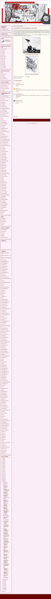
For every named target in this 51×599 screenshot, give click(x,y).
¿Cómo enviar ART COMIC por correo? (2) (6, 558)
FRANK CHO (3, 343)
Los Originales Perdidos (5, 382)
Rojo (16, 88)
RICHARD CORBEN (4, 199)
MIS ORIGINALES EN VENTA (5, 30)
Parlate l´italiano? (5, 577)
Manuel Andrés (3, 56)
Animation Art (3, 267)
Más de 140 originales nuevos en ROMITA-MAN (6, 490)
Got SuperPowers (4, 122)
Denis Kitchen (3, 114)
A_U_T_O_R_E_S (4, 191)
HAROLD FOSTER (4, 352)
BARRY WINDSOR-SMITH (5, 282)
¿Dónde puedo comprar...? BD (6, 255)
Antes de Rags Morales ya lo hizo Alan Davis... (6, 533)
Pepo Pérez (3, 53)
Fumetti (2, 346)
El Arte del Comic (4, 156)
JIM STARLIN (3, 366)
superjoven (3, 436)
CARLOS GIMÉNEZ (4, 204)
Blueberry (2, 290)
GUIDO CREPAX (4, 351)
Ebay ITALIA (3, 218)
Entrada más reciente (17, 120)
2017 (3, 470)
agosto (4, 580)
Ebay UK (2, 224)
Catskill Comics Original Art (5, 108)
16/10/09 (19, 83)
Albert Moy (3, 99)
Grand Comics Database (5, 88)
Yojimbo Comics (3, 190)
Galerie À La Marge (4, 157)
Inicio (32, 120)
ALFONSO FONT (4, 202)
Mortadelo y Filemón (4, 400)
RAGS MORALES (4, 419)
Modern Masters (3, 397)
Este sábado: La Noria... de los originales (5, 487)
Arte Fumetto (3, 148)
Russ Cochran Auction (4, 237)
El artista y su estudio (4, 331)
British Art (2, 291)
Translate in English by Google (6, 35)
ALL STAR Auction (4, 229)
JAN (2, 363)
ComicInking (3, 105)
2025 (3, 459)
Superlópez (3, 437)
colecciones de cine (4, 305)
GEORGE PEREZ (4, 349)
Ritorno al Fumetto (4, 182)
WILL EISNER (3, 451)
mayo (4, 584)
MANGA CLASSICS (4, 78)
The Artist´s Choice (4, 137)
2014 (3, 474)
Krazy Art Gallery (3, 174)
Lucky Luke (3, 385)
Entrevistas (3, 335)
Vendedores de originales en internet (5, 547)
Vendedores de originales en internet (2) (5, 544)
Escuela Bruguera (4, 337)
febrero (4, 588)
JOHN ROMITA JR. (4, 371)
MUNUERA (3, 402)
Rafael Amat (8, 40)
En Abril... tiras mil (4, 334)
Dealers (2, 324)
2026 (3, 458)
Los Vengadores (3, 383)
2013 (3, 475)
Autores (2, 275)
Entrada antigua (47, 120)
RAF (2, 417)
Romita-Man (3, 134)
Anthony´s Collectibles (4, 100)
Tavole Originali (3, 185)
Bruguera (2, 293)
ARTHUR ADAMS (4, 193)
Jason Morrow (27, 597)
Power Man (3, 416)
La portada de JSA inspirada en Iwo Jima (6, 536)
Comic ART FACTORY (4, 151)
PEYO (2, 414)
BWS (2, 208)
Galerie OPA (3, 168)
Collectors (2, 310)
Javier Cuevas (3, 67)
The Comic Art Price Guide (5, 442)
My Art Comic (3, 405)
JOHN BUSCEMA (4, 368)
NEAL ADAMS (3, 408)
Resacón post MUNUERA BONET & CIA (5, 508)
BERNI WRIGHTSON (4, 210)
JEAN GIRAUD (3, 365)
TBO (2, 440)
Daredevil (2, 319)
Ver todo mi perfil (7, 41)
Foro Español (3, 77)
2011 (3, 478)
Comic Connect (3, 231)
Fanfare (2, 119)
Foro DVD (2, 75)
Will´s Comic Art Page (4, 142)
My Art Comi (3, 403)
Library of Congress (4, 85)
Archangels (3, 102)
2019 (3, 467)
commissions (3, 311)
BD (1, 285)
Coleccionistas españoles (5, 308)
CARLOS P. (17, 100)
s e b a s (17, 83)
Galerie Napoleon (4, 165)
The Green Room (4, 171)
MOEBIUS (3, 399)
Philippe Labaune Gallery (5, 131)
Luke (2, 386)
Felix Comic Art (3, 120)
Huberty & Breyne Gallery (5, 173)
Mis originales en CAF (4, 29)
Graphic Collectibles (4, 123)
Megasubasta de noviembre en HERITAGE (5, 495)
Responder (17, 85)
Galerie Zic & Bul (3, 170)
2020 (3, 466)
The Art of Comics (4, 187)
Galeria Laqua (3, 162)
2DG (2, 72)
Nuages (2, 179)
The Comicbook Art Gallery (5, 139)
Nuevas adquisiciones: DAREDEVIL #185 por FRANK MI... (6, 551)
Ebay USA (3, 223)
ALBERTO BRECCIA (4, 261)
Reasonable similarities (4, 420)
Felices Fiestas (3, 340)
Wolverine (2, 453)
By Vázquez (3, 296)
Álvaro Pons (3, 55)
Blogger (36, 597)
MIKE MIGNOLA (3, 391)
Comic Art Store (3, 153)
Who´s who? (3, 450)
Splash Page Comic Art (4, 136)
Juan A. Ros (3, 61)
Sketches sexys (3, 428)
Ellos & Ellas (3, 332)
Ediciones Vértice (4, 329)
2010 (3, 479)
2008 (3, 591)
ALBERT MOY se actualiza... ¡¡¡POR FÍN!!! (5, 555)
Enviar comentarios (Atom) (33, 123)
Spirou (2, 433)
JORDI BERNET (3, 374)
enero (4, 589)
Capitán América (3, 299)
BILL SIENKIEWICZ (4, 288)
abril (4, 585)
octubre (4, 484)
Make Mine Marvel (4, 388)
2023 (3, 462)
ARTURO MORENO (4, 272)
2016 (3, 471)
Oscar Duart (3, 64)
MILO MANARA (3, 205)
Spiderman (3, 431)
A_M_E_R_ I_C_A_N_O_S (5, 97)
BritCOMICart (3, 103)
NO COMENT (5, 514)
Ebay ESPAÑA (3, 221)
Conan (2, 316)
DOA (2, 117)
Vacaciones (3, 445)
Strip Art (2, 434)
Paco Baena (3, 52)
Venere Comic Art (4, 188)
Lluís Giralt (3, 50)
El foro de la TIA (3, 74)
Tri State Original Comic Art (5, 140)
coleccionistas (3, 307)
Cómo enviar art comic (4, 313)
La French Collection (4, 176)
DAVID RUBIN (3, 322)
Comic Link (3, 232)
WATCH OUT (3, 448)
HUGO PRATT (3, 357)
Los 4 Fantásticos (4, 380)
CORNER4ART (3, 154)
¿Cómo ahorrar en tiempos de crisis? (6, 518)
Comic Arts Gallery (4, 111)
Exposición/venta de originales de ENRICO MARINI (6, 541)
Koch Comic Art (3, 125)
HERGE (2, 354)
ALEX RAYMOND (4, 263)
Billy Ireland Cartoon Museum (5, 83)
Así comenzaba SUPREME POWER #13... (5, 492)
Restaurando (3, 422)
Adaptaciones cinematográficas (6, 257)
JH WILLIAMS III (3, 207)
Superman (3, 439)
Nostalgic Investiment (4, 128)
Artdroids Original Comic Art (5, 145)
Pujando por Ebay (5, 515)
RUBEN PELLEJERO (4, 425)
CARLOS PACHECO (4, 302)
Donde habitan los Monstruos (5, 325)
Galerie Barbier (3, 159)
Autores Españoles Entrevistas (6, 278)
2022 (3, 463)
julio (4, 581)
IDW (2, 360)
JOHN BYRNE (3, 196)
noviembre (5, 483)
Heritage (2, 234)
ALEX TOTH (3, 264)
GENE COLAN (3, 348)
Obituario (2, 411)
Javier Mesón (3, 58)
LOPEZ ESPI (3, 377)
